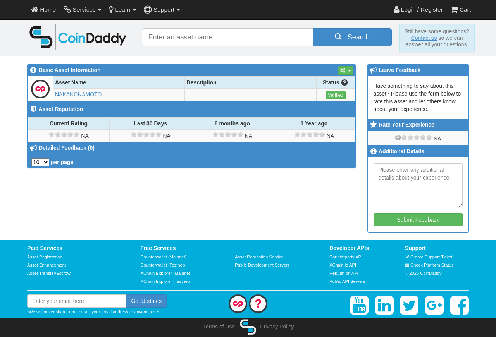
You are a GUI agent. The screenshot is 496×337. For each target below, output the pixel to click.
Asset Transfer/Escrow (49, 273)
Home (43, 9)
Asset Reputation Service (259, 257)
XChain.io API (342, 265)
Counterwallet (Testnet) (163, 265)
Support (162, 9)
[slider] (63, 135)
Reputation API (343, 273)
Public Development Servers (262, 265)
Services (82, 9)
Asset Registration (44, 257)
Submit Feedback (418, 220)
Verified (335, 95)
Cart (461, 9)
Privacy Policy (277, 326)
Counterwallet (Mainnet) (164, 257)
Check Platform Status (429, 265)
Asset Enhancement (46, 265)
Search (352, 37)
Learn (122, 9)
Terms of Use (219, 326)
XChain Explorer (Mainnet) (166, 273)
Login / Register (418, 9)
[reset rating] (398, 137)
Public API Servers (347, 281)
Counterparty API (345, 257)
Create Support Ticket (428, 257)
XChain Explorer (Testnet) (165, 281)
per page (52, 162)
